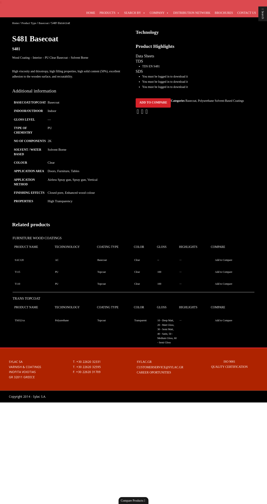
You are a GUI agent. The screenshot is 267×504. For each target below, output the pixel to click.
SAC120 (19, 361)
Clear (51, 162)
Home (90, 13)
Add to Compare (153, 298)
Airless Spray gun (59, 179)
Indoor (52, 111)
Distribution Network (191, 13)
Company (157, 13)
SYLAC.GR (144, 463)
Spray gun (79, 179)
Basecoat (44, 23)
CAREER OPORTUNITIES (154, 474)
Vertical (92, 179)
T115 (17, 373)
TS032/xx (20, 421)
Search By (132, 13)
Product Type (28, 23)
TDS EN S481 (151, 262)
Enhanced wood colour (80, 192)
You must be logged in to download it (165, 273)
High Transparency (60, 201)
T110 (17, 385)
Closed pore (55, 192)
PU (50, 128)
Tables (75, 171)
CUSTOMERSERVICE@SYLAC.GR (160, 468)
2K (50, 141)
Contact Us (246, 13)
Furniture (63, 171)
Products (107, 13)
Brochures (224, 13)
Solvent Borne (57, 149)
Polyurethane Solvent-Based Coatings (221, 297)
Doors (52, 171)
